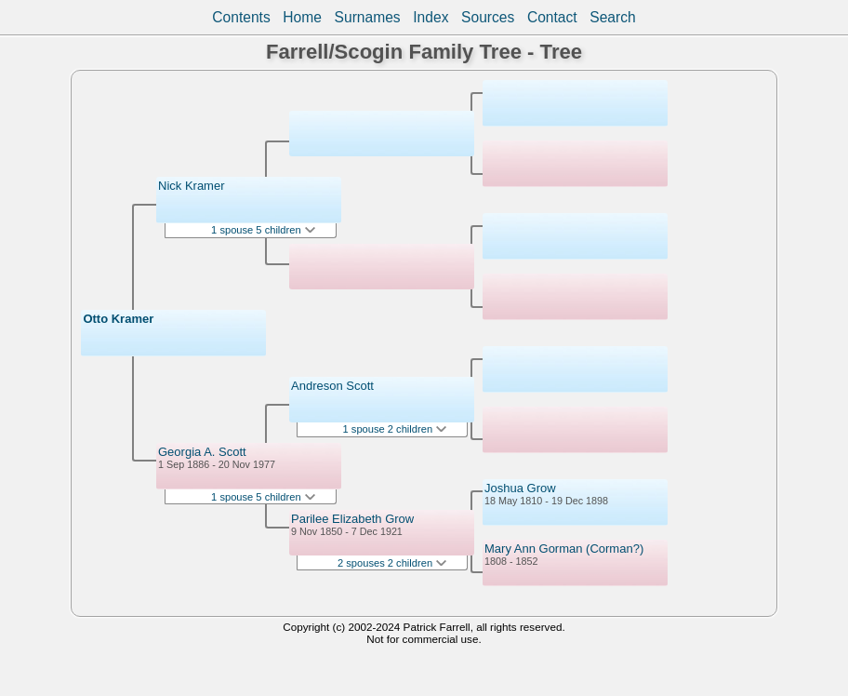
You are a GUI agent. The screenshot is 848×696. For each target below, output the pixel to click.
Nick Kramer (191, 186)
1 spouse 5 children (263, 229)
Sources (487, 17)
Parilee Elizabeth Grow (352, 519)
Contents (241, 17)
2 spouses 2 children (392, 563)
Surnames (368, 17)
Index (430, 17)
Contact (552, 17)
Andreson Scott (332, 386)
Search (612, 17)
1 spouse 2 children (395, 429)
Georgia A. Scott (202, 452)
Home (302, 17)
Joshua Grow (520, 488)
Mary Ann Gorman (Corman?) (563, 548)
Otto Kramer (118, 319)
